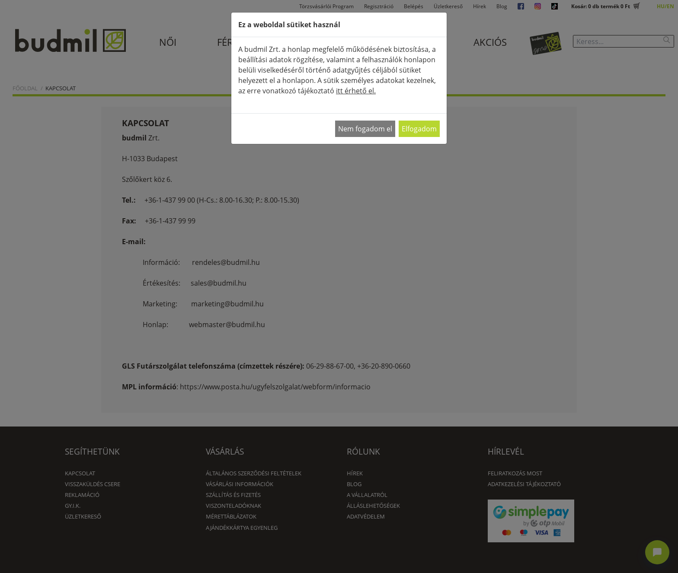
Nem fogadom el (365, 129)
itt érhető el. (356, 91)
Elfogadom (419, 129)
